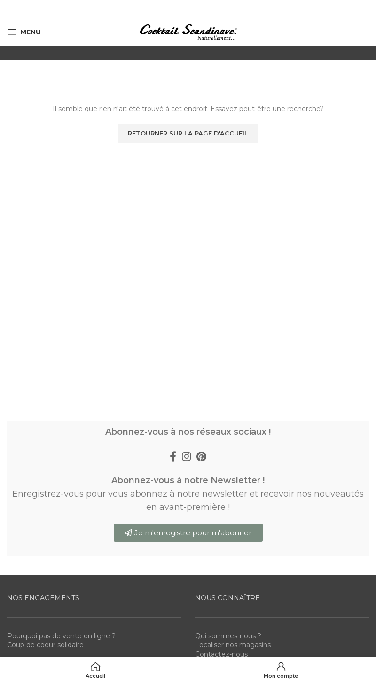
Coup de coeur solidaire (45, 645)
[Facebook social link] (173, 456)
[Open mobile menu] (24, 32)
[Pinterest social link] (201, 456)
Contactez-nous (221, 654)
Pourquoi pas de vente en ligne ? (61, 636)
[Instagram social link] (186, 456)
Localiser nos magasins (233, 645)
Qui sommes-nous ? (228, 636)
